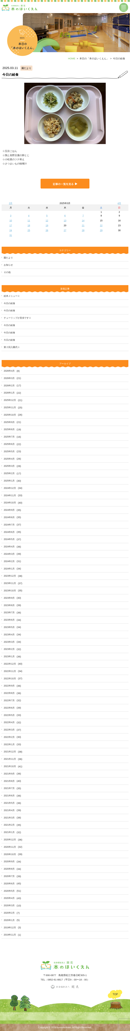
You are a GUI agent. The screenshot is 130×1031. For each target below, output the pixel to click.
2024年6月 (9, 532)
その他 (7, 272)
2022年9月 (9, 685)
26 (47, 230)
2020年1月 (9, 920)
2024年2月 (9, 561)
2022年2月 (9, 737)
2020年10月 (10, 854)
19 (47, 225)
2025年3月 (9, 466)
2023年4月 (9, 634)
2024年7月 (9, 524)
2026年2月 (9, 385)
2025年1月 (9, 480)
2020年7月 (9, 876)
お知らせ (8, 265)
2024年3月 (9, 554)
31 (10, 235)
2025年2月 (9, 473)
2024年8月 (9, 517)
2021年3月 (9, 817)
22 (101, 225)
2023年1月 (9, 656)
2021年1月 (9, 832)
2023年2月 (9, 649)
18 (29, 225)
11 (29, 220)
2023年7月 (9, 612)
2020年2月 (9, 912)
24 (10, 230)
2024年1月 (9, 568)
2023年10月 (10, 590)
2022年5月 (9, 715)
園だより (8, 257)
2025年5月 (9, 451)
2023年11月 (10, 583)
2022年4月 (9, 722)
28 (83, 230)
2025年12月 (10, 400)
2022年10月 (10, 678)
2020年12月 (10, 839)
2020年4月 (9, 898)
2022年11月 (10, 671)
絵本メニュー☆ (12, 296)
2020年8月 (9, 869)
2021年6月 (9, 795)
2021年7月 (9, 788)
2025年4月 (9, 458)
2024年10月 (10, 502)
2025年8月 (9, 429)
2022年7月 (9, 700)
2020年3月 (9, 905)
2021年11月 (10, 759)
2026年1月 (9, 392)
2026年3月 (9, 378)
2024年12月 (10, 488)
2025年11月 (10, 407)
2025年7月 (9, 436)
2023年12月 (10, 576)
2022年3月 (9, 729)
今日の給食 (9, 303)
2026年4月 (9, 370)
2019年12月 (10, 927)
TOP (115, 994)
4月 (119, 203)
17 (10, 225)
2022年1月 (9, 744)
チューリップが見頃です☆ (17, 318)
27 (65, 230)
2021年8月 (9, 781)
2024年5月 (9, 539)
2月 (11, 203)
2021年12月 (10, 751)
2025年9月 (9, 422)
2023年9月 (9, 598)
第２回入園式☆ (12, 347)
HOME (71, 58)
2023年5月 (9, 627)
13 (65, 220)
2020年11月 (10, 847)
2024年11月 (10, 495)
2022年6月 (9, 707)
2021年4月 (9, 810)
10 (10, 220)
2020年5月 (9, 891)
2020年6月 (9, 883)
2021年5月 (9, 803)
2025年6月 (9, 444)
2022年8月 (9, 693)
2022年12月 (10, 663)
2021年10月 (10, 766)
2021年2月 (9, 825)
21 (83, 225)
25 (29, 230)
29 (101, 230)
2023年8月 (9, 605)
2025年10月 (10, 414)
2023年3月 (9, 642)
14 (83, 220)
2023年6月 (9, 620)
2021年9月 (9, 773)
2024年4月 (9, 546)
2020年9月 (9, 861)
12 (47, 220)
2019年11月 (10, 934)
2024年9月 (9, 510)
